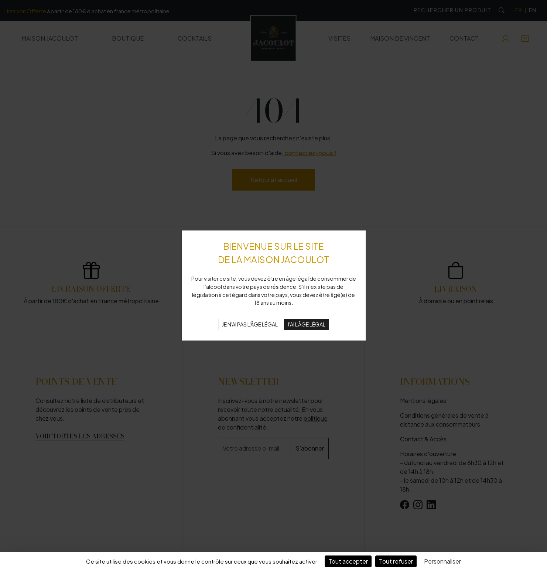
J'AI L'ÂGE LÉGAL (306, 324)
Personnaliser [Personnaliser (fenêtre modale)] (442, 561)
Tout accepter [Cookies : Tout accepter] (348, 561)
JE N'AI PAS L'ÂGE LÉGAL (250, 324)
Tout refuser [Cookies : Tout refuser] (396, 561)
